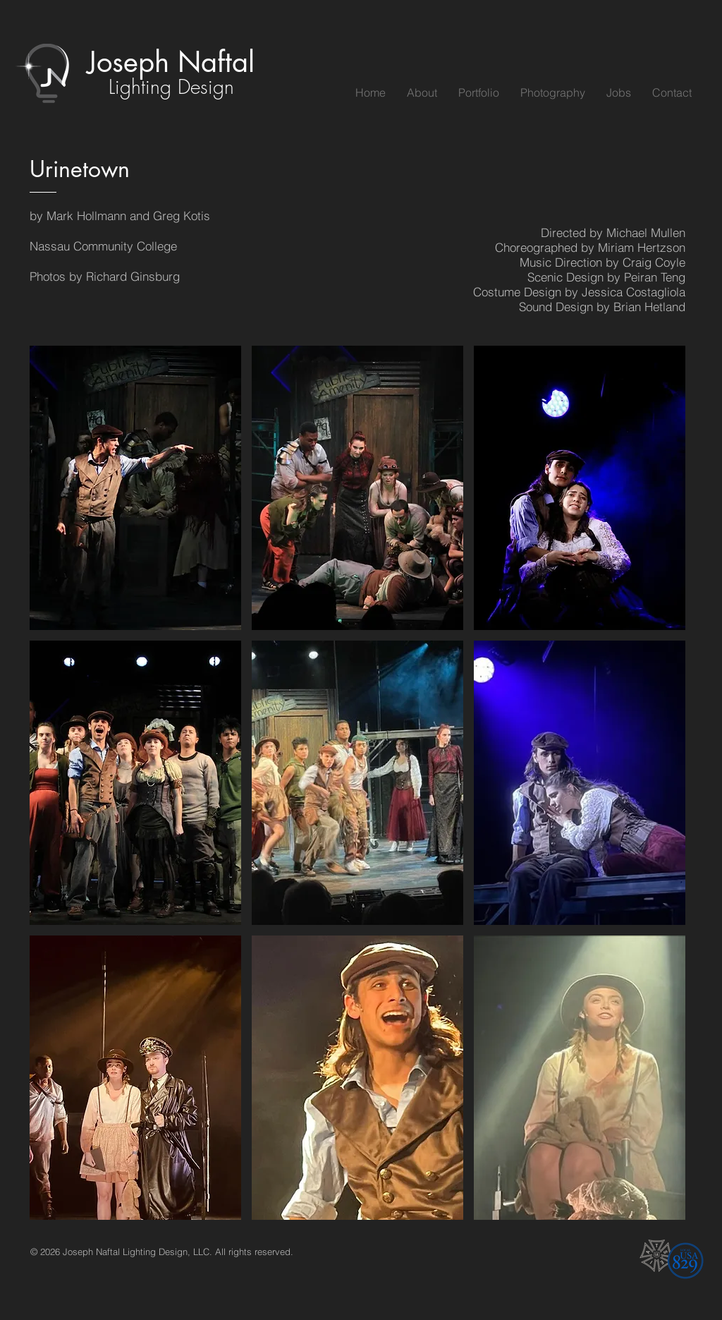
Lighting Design (171, 86)
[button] (135, 488)
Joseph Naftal (171, 62)
